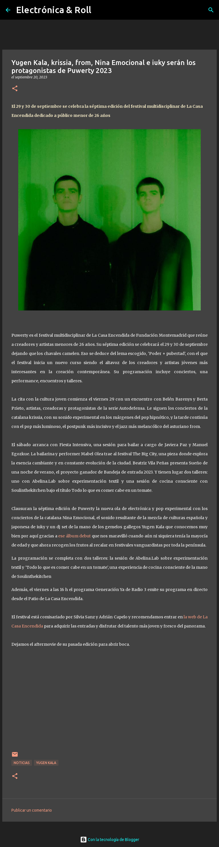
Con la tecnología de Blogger (109, 839)
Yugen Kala (46, 763)
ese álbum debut (74, 536)
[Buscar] (211, 10)
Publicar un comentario (31, 810)
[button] (14, 89)
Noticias (22, 763)
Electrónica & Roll (53, 10)
